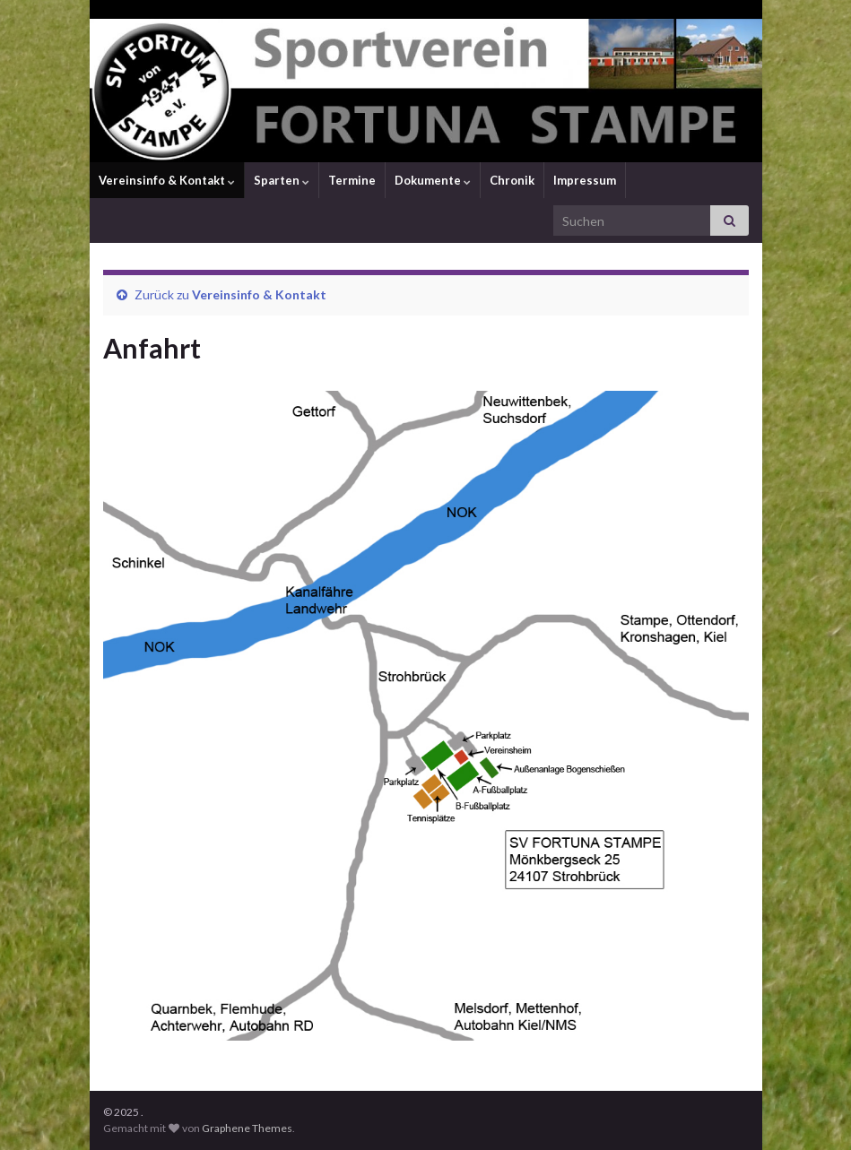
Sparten (281, 180)
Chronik (512, 180)
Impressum (584, 180)
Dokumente (433, 180)
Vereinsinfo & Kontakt (167, 180)
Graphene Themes (247, 1128)
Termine (352, 180)
